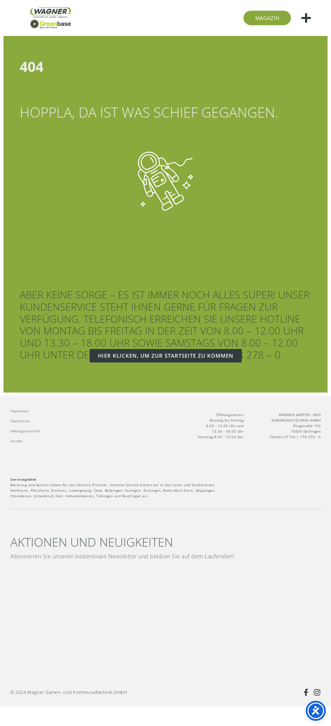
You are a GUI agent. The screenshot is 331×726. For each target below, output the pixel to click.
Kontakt (16, 441)
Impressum (19, 410)
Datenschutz (20, 420)
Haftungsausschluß (25, 430)
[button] (306, 18)
